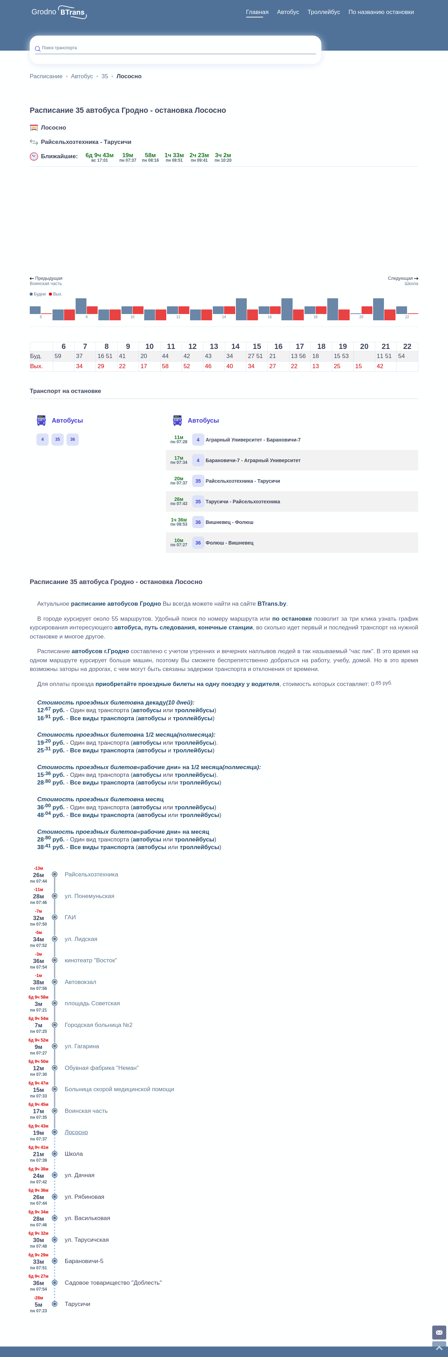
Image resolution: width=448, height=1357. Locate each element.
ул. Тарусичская (69, 1240)
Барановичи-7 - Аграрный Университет (236, 460)
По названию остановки (381, 12)
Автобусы (59, 420)
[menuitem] (257, 12)
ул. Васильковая (70, 1218)
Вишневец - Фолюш (212, 522)
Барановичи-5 (66, 1261)
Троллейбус (324, 12)
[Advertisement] (224, 221)
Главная (257, 12)
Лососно (53, 127)
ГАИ (53, 917)
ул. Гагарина (64, 1046)
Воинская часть (69, 1111)
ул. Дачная (62, 1175)
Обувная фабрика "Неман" (84, 1068)
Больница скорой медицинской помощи (102, 1089)
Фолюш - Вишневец (212, 543)
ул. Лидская (63, 939)
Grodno (43, 12)
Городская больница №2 (81, 1025)
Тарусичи (60, 1304)
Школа (56, 1154)
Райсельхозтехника (74, 874)
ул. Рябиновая (67, 1197)
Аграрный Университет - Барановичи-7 (236, 439)
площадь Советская (75, 1003)
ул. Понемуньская (72, 896)
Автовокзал (63, 982)
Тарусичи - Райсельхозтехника (225, 501)
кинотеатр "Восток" (73, 960)
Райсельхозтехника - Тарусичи (86, 142)
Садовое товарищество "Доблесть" (96, 1283)
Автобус (288, 12)
